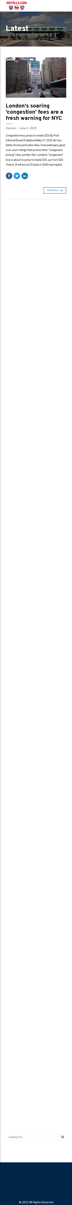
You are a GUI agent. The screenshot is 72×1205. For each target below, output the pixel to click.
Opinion (11, 128)
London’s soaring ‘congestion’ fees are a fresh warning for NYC (34, 112)
